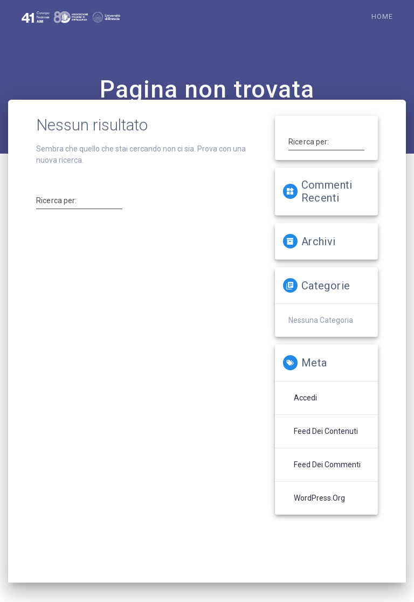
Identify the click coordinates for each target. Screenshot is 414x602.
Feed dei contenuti (326, 431)
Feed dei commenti (327, 464)
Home (382, 16)
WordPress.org (319, 498)
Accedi (305, 397)
